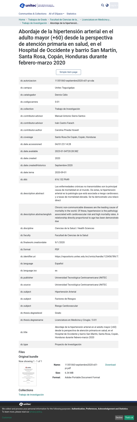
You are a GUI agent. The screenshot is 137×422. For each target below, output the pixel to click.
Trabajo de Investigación (34, 23)
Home (22, 19)
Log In (113, 5)
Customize (7, 417)
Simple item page (69, 72)
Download (110, 364)
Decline (119, 417)
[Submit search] (103, 5)
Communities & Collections (32, 13)
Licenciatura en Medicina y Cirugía (96, 19)
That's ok (129, 417)
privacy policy (36, 412)
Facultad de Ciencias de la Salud (64, 19)
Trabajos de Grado (37, 19)
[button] (107, 5)
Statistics (71, 13)
